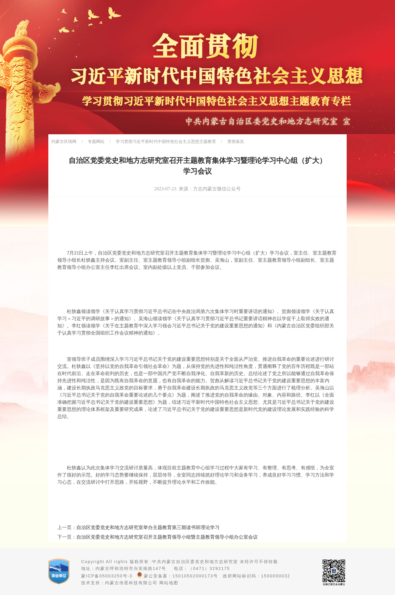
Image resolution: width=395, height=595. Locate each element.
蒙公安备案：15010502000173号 (177, 576)
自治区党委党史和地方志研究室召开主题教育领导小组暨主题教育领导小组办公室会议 (167, 536)
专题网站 (96, 141)
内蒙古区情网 (63, 141)
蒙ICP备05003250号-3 (106, 576)
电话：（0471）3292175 (202, 568)
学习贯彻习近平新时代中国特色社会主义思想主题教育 (166, 141)
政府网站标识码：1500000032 (256, 576)
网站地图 (168, 582)
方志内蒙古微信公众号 (217, 188)
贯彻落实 (235, 141)
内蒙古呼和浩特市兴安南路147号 (130, 568)
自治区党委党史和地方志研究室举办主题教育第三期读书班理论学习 (148, 527)
